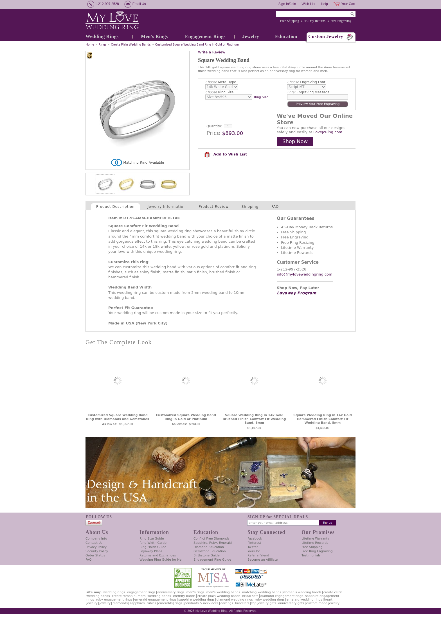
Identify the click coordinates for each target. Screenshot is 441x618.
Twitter (253, 547)
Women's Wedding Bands (302, 592)
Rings (103, 44)
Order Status (95, 555)
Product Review (214, 207)
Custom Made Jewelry (322, 603)
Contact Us (94, 543)
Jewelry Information (167, 207)
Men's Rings (154, 36)
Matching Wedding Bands (261, 592)
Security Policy (97, 551)
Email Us (139, 4)
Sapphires (137, 603)
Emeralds (165, 603)
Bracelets (242, 603)
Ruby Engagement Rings (114, 599)
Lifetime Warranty (315, 538)
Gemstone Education (210, 551)
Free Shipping (289, 21)
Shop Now (295, 141)
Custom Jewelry (325, 36)
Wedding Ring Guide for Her (161, 559)
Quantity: (214, 126)
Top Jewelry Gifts (263, 603)
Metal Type (220, 82)
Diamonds (120, 603)
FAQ (275, 207)
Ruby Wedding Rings (270, 599)
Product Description (115, 207)
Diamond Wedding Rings (235, 599)
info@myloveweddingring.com (304, 274)
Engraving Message (308, 92)
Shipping (250, 207)
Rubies (151, 603)
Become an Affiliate (263, 559)
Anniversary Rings (171, 592)
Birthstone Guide (207, 555)
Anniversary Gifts (291, 603)
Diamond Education (209, 547)
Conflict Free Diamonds (211, 538)
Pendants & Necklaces (201, 603)
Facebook (255, 538)
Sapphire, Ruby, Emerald (213, 543)
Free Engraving (340, 21)
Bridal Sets (250, 596)
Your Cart (348, 4)
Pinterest (254, 543)
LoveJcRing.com (327, 132)
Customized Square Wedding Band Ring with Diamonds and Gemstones (117, 417)
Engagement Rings (205, 36)
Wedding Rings (102, 36)
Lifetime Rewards (315, 543)
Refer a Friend (258, 555)
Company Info (96, 538)
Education (286, 36)
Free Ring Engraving (317, 551)
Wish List (308, 4)
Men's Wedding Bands (223, 592)
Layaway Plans (151, 551)
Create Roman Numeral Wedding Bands (141, 596)
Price (213, 133)
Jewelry (250, 36)
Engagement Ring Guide (212, 559)
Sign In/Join (287, 4)
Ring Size (219, 92)
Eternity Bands (184, 596)
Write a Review (211, 52)
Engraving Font (306, 82)
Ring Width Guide (153, 543)
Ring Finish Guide (153, 547)
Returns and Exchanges (158, 555)
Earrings (226, 603)
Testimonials (311, 555)
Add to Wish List (225, 154)
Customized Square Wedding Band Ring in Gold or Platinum (197, 44)
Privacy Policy (96, 547)
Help (324, 4)
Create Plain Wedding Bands (130, 44)
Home (90, 44)
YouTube (254, 551)
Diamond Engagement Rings (281, 596)
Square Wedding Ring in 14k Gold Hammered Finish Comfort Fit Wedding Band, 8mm (322, 419)
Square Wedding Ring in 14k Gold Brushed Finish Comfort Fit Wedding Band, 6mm (254, 419)
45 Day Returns (314, 21)
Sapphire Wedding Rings (196, 599)
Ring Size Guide (152, 538)
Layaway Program (296, 293)
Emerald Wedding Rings (304, 599)
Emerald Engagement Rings (155, 599)
